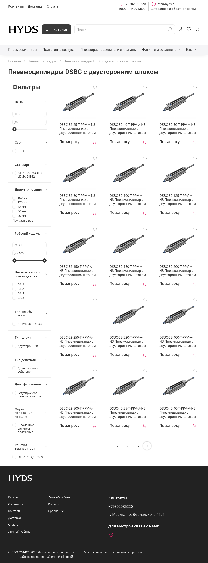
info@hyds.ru (163, 4)
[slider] (14, 129)
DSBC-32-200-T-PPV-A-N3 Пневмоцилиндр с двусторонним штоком (177, 270)
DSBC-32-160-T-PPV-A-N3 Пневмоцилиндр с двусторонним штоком (127, 270)
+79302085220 (132, 4)
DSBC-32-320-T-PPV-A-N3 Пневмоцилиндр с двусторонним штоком (127, 341)
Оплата (52, 6)
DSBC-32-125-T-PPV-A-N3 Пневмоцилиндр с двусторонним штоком (177, 199)
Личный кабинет (20, 531)
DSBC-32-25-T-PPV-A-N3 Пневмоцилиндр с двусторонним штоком (77, 128)
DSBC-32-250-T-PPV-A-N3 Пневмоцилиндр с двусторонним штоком (77, 341)
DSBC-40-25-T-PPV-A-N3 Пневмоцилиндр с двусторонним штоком (127, 412)
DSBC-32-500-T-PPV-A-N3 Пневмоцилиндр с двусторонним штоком (77, 412)
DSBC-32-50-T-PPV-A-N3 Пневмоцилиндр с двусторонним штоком (177, 128)
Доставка (35, 6)
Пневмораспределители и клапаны (108, 49)
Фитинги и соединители (161, 49)
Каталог (56, 29)
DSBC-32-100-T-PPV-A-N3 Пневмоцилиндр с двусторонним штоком (127, 199)
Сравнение (56, 511)
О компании (16, 504)
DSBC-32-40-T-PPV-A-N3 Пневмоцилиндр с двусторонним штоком (127, 128)
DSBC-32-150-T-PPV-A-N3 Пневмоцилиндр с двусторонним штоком (77, 270)
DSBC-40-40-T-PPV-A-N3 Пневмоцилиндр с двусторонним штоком (177, 412)
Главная (14, 61)
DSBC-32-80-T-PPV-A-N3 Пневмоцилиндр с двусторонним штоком (77, 199)
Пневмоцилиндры (22, 49)
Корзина (54, 504)
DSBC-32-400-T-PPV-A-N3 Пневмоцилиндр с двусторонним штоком (177, 341)
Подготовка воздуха (59, 49)
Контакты (16, 6)
